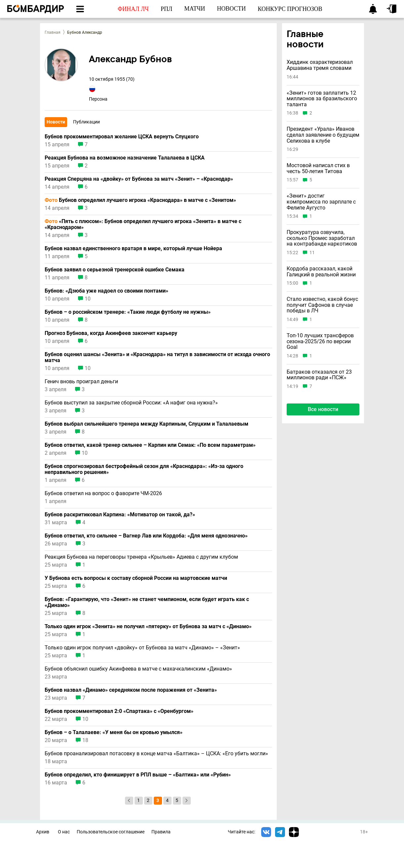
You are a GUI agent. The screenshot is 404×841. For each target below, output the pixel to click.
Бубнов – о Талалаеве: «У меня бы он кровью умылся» (113, 732)
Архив (42, 832)
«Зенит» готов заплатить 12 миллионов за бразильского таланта (322, 99)
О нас (64, 832)
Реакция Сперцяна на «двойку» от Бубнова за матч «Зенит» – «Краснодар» (139, 179)
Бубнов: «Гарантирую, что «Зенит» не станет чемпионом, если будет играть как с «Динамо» (147, 602)
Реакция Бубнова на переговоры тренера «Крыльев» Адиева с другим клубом (141, 557)
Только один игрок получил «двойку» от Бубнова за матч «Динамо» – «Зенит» (142, 648)
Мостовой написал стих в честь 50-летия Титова (318, 168)
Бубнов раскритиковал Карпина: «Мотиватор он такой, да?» (120, 515)
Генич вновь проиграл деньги (81, 382)
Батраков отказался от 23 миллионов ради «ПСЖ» (319, 375)
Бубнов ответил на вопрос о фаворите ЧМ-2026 (103, 493)
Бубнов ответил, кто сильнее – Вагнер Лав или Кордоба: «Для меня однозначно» (146, 536)
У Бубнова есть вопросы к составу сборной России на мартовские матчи (136, 578)
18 (85, 740)
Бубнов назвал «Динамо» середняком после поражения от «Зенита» (131, 690)
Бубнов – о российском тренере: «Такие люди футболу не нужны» (128, 312)
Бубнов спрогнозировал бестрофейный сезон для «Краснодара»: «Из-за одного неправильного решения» (144, 469)
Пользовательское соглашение (110, 832)
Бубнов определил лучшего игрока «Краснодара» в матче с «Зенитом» (140, 200)
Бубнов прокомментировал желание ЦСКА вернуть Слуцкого (122, 137)
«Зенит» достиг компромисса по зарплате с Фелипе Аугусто (321, 201)
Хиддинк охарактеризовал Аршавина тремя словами (320, 65)
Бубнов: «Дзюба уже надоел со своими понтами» (106, 291)
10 (88, 299)
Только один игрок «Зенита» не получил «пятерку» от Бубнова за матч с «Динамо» (148, 627)
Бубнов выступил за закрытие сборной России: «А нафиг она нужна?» (131, 403)
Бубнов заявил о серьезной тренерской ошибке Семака (114, 270)
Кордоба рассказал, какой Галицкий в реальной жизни (321, 271)
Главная (53, 32)
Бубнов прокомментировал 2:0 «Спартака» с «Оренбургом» (119, 711)
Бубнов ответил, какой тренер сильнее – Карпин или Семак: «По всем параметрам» (150, 445)
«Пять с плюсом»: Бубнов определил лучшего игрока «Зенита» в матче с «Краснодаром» (143, 224)
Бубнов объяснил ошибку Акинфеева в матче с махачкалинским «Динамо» (138, 669)
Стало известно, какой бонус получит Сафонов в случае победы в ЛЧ (322, 305)
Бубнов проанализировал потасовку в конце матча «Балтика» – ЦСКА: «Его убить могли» (156, 754)
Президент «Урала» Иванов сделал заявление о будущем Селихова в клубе (323, 135)
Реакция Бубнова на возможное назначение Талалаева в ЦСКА (125, 158)
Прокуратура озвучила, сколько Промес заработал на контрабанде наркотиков (322, 238)
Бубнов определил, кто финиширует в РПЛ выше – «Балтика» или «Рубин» (138, 775)
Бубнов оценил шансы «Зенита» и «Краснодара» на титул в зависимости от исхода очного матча (157, 357)
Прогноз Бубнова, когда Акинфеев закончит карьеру (111, 333)
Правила (161, 832)
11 (312, 252)
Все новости (323, 409)
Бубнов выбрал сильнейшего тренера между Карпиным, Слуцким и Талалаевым (146, 424)
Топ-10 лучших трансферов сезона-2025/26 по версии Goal (320, 341)
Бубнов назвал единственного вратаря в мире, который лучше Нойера (133, 249)
